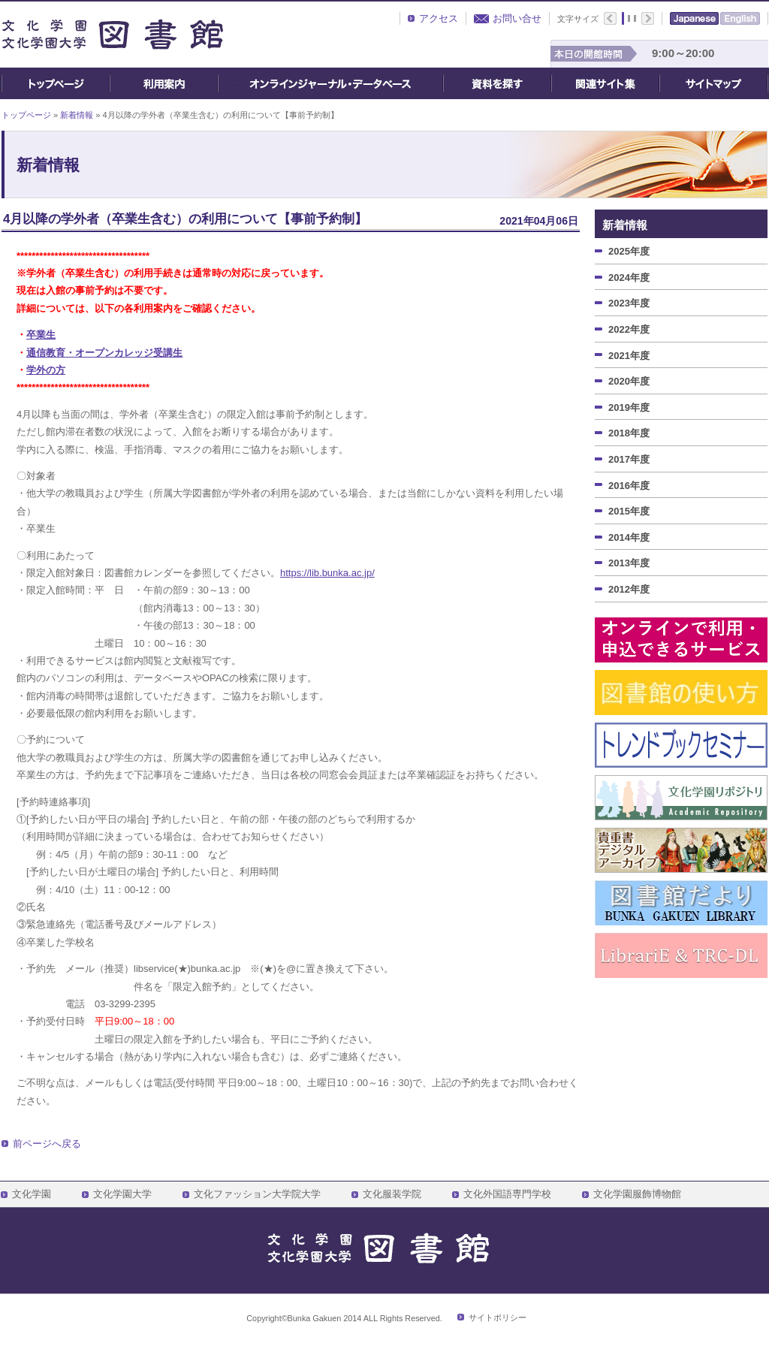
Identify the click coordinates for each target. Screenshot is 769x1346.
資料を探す (497, 83)
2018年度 (629, 433)
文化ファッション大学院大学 (257, 1194)
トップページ (55, 83)
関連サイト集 (605, 83)
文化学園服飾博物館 (637, 1194)
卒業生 (41, 334)
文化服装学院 (392, 1194)
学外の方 (45, 370)
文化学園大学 (122, 1194)
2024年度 (629, 277)
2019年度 (629, 407)
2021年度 (629, 355)
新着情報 (76, 114)
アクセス (438, 18)
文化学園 (31, 1194)
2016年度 (629, 485)
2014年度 (629, 537)
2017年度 (629, 459)
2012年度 (629, 589)
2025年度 (629, 251)
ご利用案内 (164, 83)
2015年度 (629, 511)
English (740, 18)
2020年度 (629, 381)
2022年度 (629, 329)
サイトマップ (713, 83)
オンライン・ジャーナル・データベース (330, 83)
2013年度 (629, 563)
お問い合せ (517, 18)
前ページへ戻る (47, 1143)
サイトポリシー (497, 1317)
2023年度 (629, 303)
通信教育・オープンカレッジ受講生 (104, 352)
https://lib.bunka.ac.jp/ (327, 572)
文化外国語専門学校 (507, 1194)
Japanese (694, 18)
